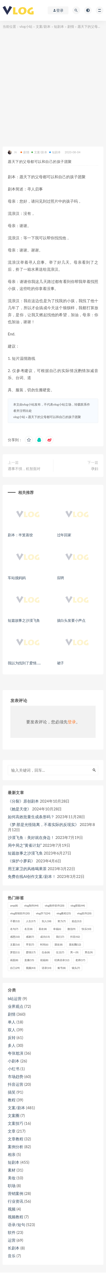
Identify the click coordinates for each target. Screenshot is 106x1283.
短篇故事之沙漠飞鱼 (24, 620)
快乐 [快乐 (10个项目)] (86, 928)
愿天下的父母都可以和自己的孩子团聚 (54, 417)
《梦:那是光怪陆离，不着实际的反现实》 (43, 824)
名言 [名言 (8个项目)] (28, 928)
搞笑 (12, 1092)
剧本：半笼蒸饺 (20, 535)
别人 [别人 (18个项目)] (46, 921)
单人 (12, 1022)
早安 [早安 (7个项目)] (30, 944)
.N (12, 152)
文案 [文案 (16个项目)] (15, 944)
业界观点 (15, 1006)
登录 (72, 721)
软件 (12, 1232)
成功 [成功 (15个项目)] (45, 936)
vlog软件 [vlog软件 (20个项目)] (84, 913)
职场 (12, 1185)
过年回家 (64, 535)
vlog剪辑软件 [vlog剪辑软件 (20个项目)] (20, 913)
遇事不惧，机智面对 (24, 468)
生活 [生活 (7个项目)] (60, 952)
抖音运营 (15, 1084)
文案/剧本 (43, 26)
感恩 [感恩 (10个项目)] (15, 936)
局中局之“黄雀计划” (25, 845)
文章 (12, 1131)
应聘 (60, 578)
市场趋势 (15, 1076)
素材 (12, 1170)
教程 (12, 1099)
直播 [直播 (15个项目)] (29, 960)
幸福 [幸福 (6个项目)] (57, 928)
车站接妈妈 (17, 578)
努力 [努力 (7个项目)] (62, 921)
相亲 (12, 1154)
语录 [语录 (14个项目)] (46, 967)
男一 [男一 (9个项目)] (74, 952)
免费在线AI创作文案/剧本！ (32, 876)
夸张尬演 (15, 1053)
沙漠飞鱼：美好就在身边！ (31, 837)
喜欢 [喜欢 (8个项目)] (43, 928)
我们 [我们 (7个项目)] (60, 936)
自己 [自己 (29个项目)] (15, 967)
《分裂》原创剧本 (23, 801)
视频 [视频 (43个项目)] (31, 967)
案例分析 (15, 1146)
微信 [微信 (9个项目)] (71, 928)
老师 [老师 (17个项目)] (80, 960)
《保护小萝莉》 (21, 860)
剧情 (70, 26)
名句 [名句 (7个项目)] (14, 928)
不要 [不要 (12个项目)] (15, 921)
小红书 (13, 1068)
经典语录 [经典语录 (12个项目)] (61, 960)
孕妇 (94, 468)
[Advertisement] (53, 85)
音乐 (12, 1255)
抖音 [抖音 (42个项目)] (75, 936)
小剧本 (13, 1061)
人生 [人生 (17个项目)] (31, 921)
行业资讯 (15, 1201)
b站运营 (15, 998)
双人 (12, 1029)
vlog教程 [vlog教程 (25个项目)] (63, 913)
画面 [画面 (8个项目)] (14, 960)
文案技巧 (15, 1123)
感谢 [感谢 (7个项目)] (30, 936)
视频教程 (15, 1216)
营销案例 (15, 1193)
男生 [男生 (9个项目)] (89, 952)
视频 (12, 1209)
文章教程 (15, 1138)
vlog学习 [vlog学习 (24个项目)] (43, 913)
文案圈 (13, 1115)
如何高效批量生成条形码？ (31, 816)
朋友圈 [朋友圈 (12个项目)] (75, 944)
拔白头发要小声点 (71, 620)
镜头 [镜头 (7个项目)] (76, 967)
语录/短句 (16, 1224)
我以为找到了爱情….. (24, 663)
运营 (12, 1240)
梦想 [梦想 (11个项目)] (15, 952)
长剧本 (13, 1248)
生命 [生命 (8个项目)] (46, 952)
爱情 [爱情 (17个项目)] (31, 952)
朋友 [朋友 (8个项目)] (58, 944)
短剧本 (59, 26)
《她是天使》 (19, 808)
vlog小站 (25, 26)
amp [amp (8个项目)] (14, 905)
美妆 (12, 1177)
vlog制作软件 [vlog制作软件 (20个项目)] (54, 905)
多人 (12, 1045)
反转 (12, 1037)
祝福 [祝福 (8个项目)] (44, 960)
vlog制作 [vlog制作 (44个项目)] (31, 905)
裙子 (60, 663)
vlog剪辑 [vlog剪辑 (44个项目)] (77, 905)
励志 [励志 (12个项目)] (76, 921)
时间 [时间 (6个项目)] (44, 944)
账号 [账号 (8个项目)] (62, 967)
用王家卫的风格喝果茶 (27, 868)
